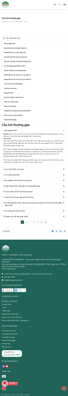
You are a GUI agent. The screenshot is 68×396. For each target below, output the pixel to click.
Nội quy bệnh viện (9, 43)
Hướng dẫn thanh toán (9, 334)
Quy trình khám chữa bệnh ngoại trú (15, 48)
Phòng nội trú (6, 347)
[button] (4, 388)
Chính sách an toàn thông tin (13, 115)
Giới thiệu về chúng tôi (9, 301)
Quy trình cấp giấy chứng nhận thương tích (17, 61)
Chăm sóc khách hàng (11, 102)
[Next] (41, 222)
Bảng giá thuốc (8, 93)
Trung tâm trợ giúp (8, 337)
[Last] (45, 222)
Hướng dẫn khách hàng (19, 21)
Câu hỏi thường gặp (10, 119)
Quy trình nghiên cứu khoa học (14, 97)
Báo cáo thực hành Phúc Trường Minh (15, 320)
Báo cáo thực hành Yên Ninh (12, 317)
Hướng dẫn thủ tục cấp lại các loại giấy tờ (17, 75)
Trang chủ (5, 21)
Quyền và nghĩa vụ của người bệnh (15, 70)
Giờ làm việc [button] (6, 344)
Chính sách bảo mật (10, 88)
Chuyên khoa (6, 304)
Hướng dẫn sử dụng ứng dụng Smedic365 (17, 110)
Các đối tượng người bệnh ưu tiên (14, 66)
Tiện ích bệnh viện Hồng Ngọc (13, 84)
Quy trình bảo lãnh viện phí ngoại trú (15, 57)
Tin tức (4, 307)
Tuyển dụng (6, 311)
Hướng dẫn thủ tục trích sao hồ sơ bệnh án (17, 79)
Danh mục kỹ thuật (10, 106)
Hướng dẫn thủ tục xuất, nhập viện (15, 52)
